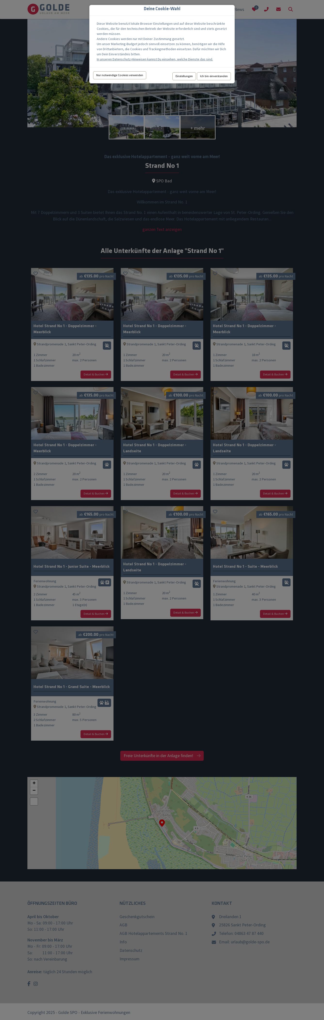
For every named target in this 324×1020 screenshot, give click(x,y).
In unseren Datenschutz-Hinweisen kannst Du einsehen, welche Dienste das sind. (155, 59)
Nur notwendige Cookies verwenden (119, 75)
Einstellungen (184, 76)
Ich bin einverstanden (214, 76)
